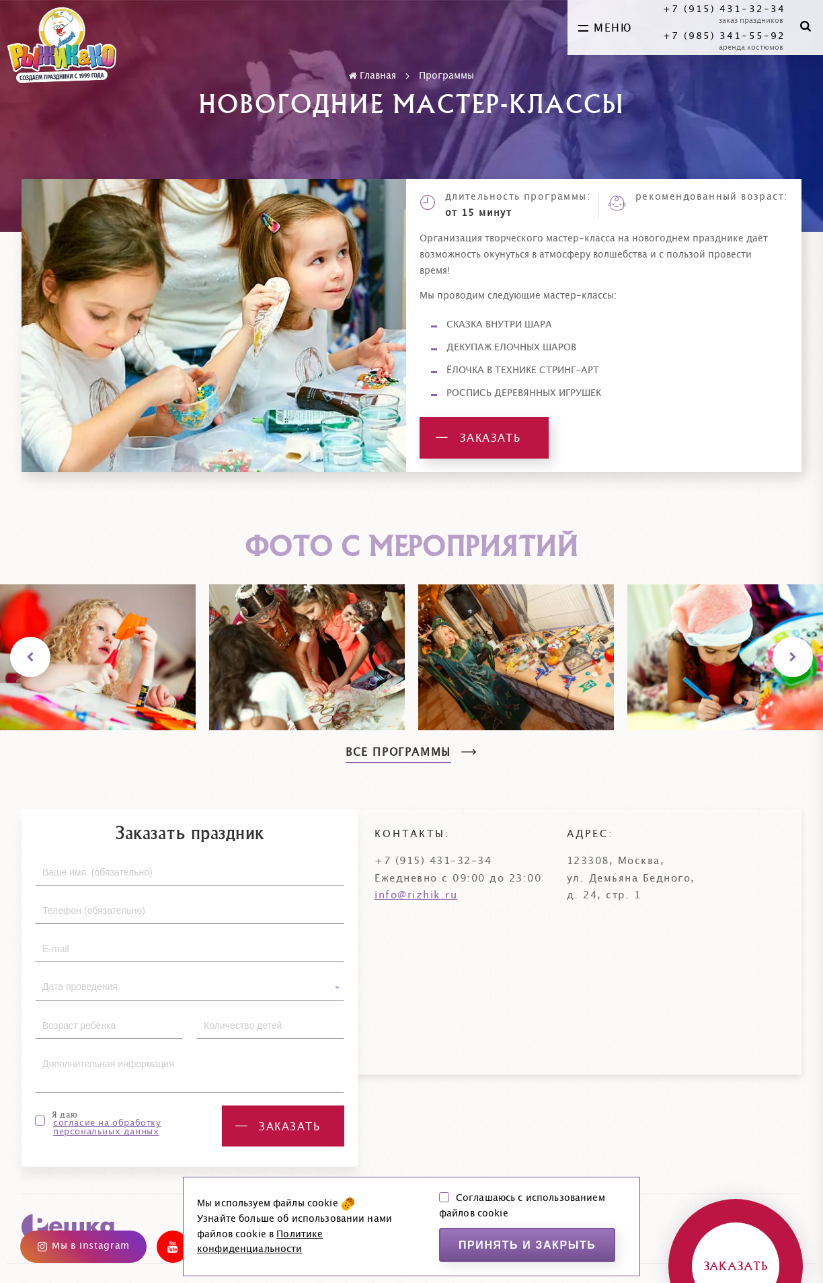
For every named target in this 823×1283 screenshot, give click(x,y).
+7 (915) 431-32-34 (724, 9)
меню (604, 28)
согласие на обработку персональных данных (107, 1127)
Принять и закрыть (527, 1245)
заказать (478, 438)
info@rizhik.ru (416, 895)
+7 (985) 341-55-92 (724, 36)
